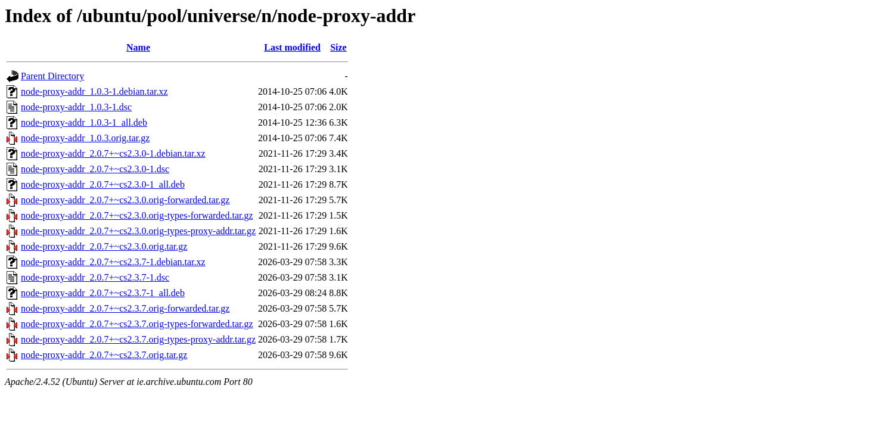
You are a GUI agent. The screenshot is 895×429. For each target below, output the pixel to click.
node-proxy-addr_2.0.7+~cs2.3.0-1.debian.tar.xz (113, 153)
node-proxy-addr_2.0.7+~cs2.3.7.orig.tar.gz (104, 355)
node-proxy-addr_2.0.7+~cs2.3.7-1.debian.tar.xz (113, 262)
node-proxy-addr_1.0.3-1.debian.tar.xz (94, 91)
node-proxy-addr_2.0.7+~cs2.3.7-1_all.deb (103, 293)
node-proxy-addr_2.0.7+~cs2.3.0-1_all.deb (103, 184)
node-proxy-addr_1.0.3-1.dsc (76, 107)
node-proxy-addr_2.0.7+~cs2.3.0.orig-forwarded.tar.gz (125, 200)
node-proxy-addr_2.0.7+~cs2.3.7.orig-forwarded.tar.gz (125, 308)
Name (138, 47)
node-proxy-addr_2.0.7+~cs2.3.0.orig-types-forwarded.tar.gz (137, 215)
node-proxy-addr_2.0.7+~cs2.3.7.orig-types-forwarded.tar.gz (137, 324)
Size (338, 47)
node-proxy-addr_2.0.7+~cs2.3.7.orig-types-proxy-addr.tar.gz (138, 339)
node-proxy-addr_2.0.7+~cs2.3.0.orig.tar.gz (104, 246)
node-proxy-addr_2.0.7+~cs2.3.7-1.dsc (95, 277)
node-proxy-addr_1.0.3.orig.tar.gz (85, 138)
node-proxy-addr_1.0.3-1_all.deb (84, 122)
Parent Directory (52, 76)
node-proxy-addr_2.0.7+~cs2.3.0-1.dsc (95, 169)
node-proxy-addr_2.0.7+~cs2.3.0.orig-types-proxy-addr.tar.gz (138, 231)
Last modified (292, 47)
